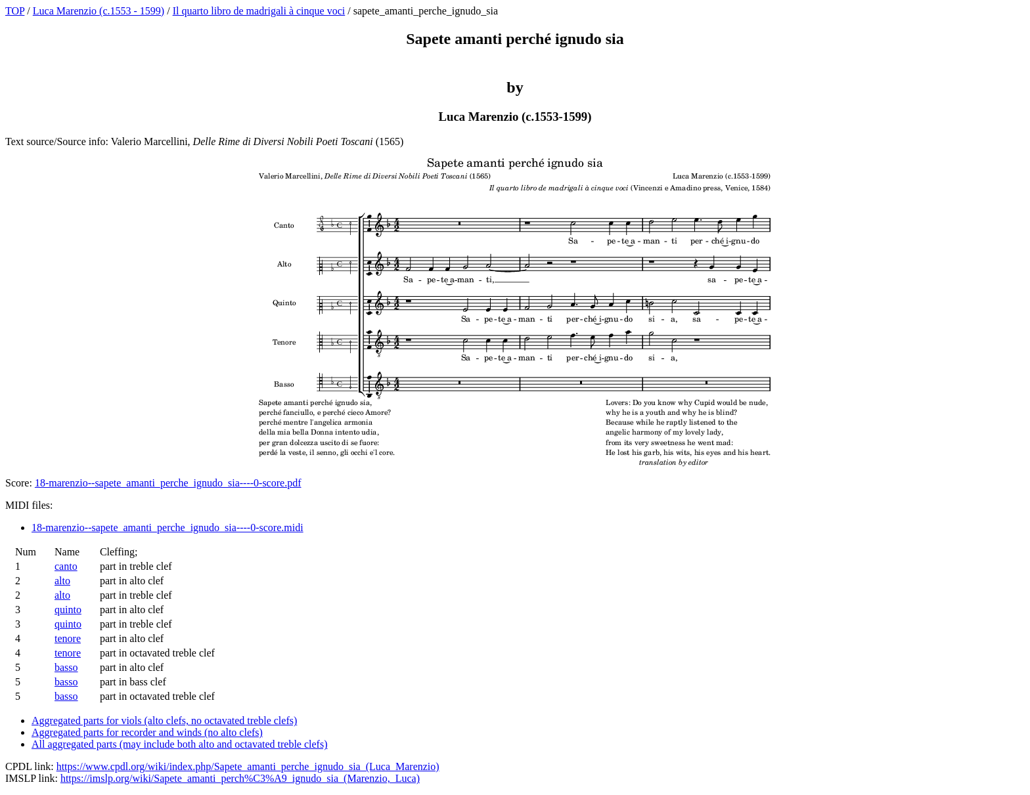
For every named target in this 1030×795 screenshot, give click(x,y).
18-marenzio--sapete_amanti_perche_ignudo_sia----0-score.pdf (168, 482)
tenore (68, 638)
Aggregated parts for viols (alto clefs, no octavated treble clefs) (164, 720)
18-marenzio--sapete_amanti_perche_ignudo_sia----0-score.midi (167, 527)
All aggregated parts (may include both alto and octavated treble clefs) (179, 744)
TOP (14, 10)
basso (66, 667)
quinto (68, 609)
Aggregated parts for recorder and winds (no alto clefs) (147, 732)
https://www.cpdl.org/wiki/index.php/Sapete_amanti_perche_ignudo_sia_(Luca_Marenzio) (247, 766)
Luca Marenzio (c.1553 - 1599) (98, 10)
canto (66, 566)
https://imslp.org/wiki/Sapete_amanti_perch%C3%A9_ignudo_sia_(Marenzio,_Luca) (240, 778)
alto (62, 580)
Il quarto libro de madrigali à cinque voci (259, 10)
